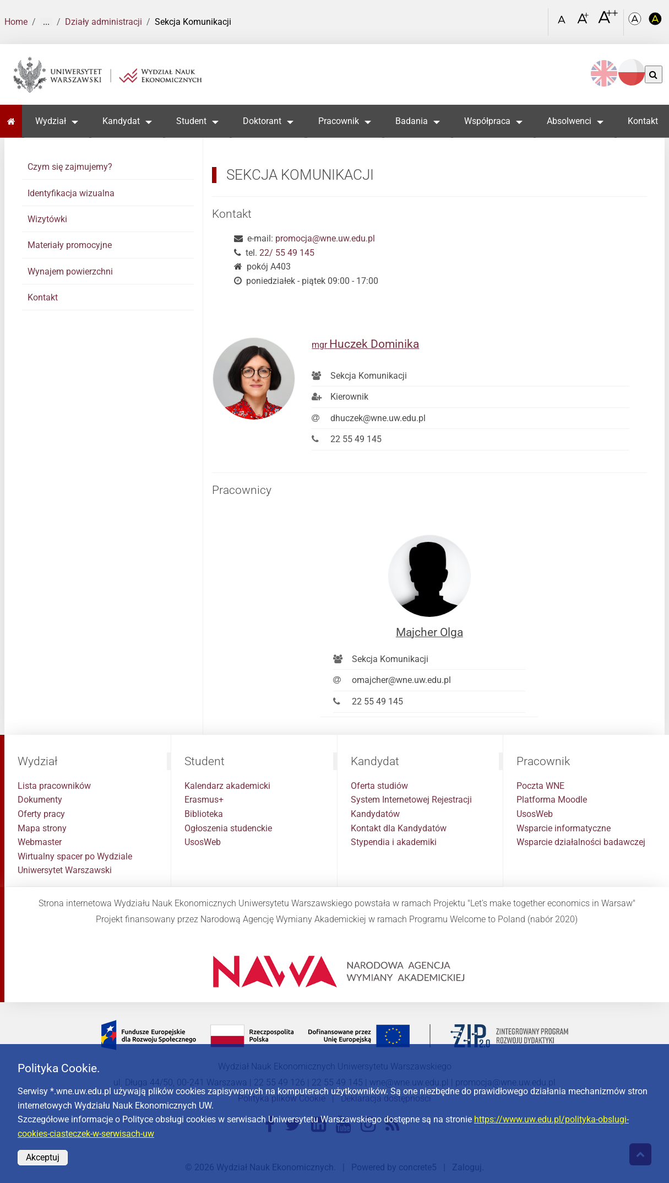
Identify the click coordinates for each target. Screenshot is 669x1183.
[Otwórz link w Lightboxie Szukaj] (537, 18)
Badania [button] (411, 121)
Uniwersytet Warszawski (65, 870)
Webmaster (40, 842)
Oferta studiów (379, 786)
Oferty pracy (41, 814)
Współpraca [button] (487, 121)
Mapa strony (42, 828)
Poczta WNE (540, 786)
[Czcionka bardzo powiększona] (608, 21)
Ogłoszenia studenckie (228, 828)
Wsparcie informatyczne (563, 828)
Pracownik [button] (338, 121)
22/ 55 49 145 (286, 253)
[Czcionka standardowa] (563, 22)
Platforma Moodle (551, 799)
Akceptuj (42, 1157)
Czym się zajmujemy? (70, 167)
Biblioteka (203, 814)
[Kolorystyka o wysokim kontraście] (655, 22)
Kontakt (643, 121)
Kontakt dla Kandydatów (399, 828)
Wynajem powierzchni (70, 271)
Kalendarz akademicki (227, 786)
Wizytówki (47, 219)
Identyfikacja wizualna (71, 193)
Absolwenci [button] (569, 121)
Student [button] (191, 121)
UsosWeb (202, 842)
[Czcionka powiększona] (583, 22)
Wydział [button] (50, 121)
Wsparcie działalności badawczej (580, 842)
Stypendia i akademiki (394, 842)
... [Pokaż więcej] (46, 22)
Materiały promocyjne (70, 245)
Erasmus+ (204, 799)
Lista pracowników (54, 786)
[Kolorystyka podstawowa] (636, 22)
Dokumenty (40, 799)
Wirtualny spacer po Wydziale (75, 856)
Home (16, 22)
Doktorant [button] (262, 121)
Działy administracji (103, 22)
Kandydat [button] (121, 121)
